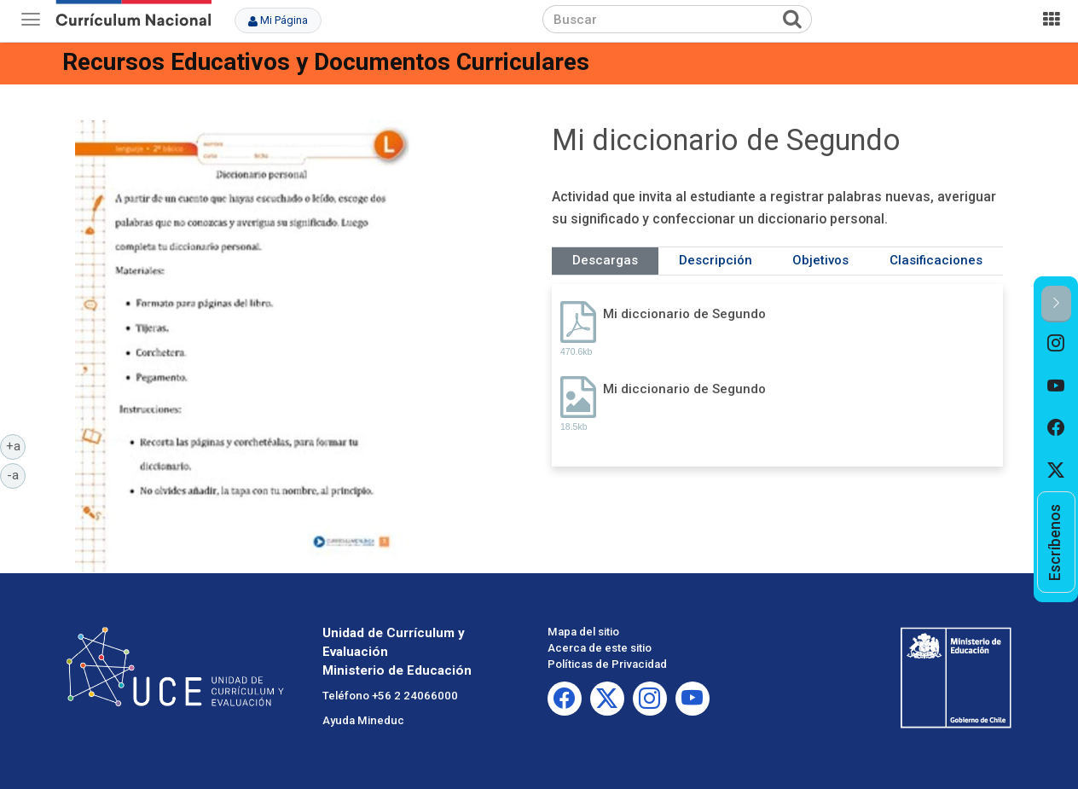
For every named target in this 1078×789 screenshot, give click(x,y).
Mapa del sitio (583, 631)
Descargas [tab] (605, 260)
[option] (1056, 343)
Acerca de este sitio (600, 647)
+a (16, 445)
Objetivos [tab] (820, 260)
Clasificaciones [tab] (936, 260)
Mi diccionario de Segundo (684, 314)
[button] (1056, 304)
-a (16, 474)
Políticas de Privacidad (607, 664)
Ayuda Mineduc (363, 720)
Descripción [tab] (715, 260)
